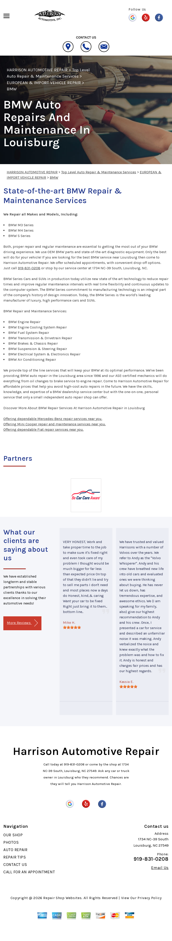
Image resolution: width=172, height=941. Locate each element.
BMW (12, 89)
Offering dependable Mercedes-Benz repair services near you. (52, 419)
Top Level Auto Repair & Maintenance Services (98, 172)
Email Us (160, 868)
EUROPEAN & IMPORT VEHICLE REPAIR (44, 82)
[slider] (72, 627)
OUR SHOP (13, 834)
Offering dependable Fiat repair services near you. (43, 429)
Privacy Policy (149, 898)
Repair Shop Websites (62, 898)
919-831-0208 (29, 268)
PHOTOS (11, 842)
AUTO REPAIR (15, 849)
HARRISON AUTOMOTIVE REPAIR (37, 69)
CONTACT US (15, 864)
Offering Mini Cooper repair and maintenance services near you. (54, 424)
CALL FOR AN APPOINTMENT (29, 871)
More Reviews (22, 623)
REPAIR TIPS (14, 857)
